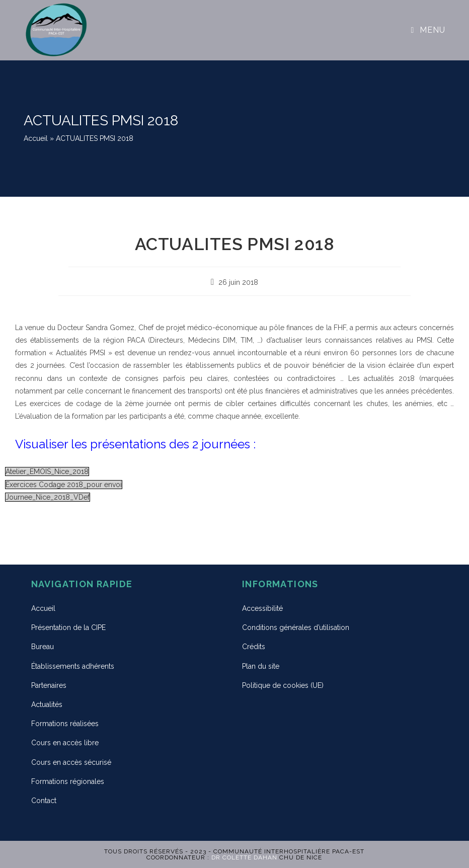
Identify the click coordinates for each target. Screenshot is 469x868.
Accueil (36, 138)
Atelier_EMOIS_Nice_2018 (47, 471)
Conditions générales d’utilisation (295, 627)
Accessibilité (262, 608)
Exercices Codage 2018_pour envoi (64, 485)
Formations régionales (67, 781)
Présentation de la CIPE (68, 627)
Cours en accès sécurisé (71, 762)
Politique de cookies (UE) (283, 685)
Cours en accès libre (65, 743)
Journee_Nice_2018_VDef (48, 497)
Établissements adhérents (72, 666)
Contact (43, 801)
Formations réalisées (65, 724)
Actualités (46, 704)
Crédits (253, 647)
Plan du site (260, 666)
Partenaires (48, 685)
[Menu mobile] (428, 30)
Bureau (42, 647)
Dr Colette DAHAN (244, 857)
